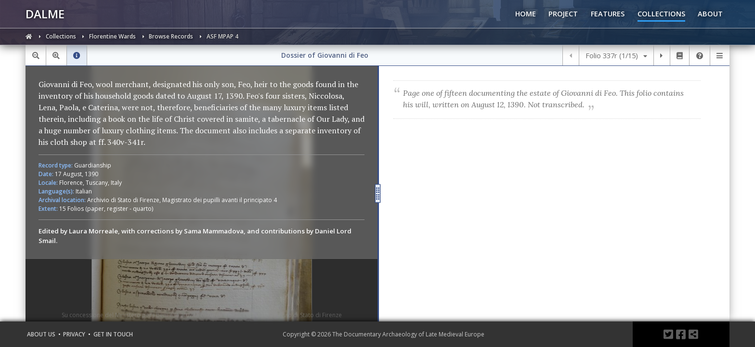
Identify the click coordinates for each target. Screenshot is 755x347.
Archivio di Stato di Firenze (123, 200)
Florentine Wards (113, 36)
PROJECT (563, 13)
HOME (525, 13)
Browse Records (172, 36)
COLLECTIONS (661, 13)
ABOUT (710, 13)
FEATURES (608, 13)
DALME (45, 14)
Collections (62, 36)
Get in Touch (113, 334)
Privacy (74, 334)
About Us (41, 334)
